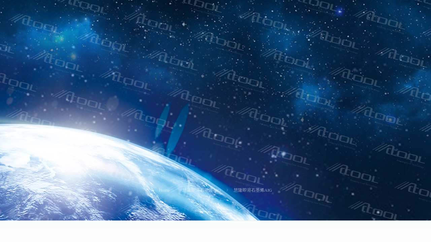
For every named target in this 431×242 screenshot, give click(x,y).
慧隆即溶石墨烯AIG (202, 190)
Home (164, 190)
